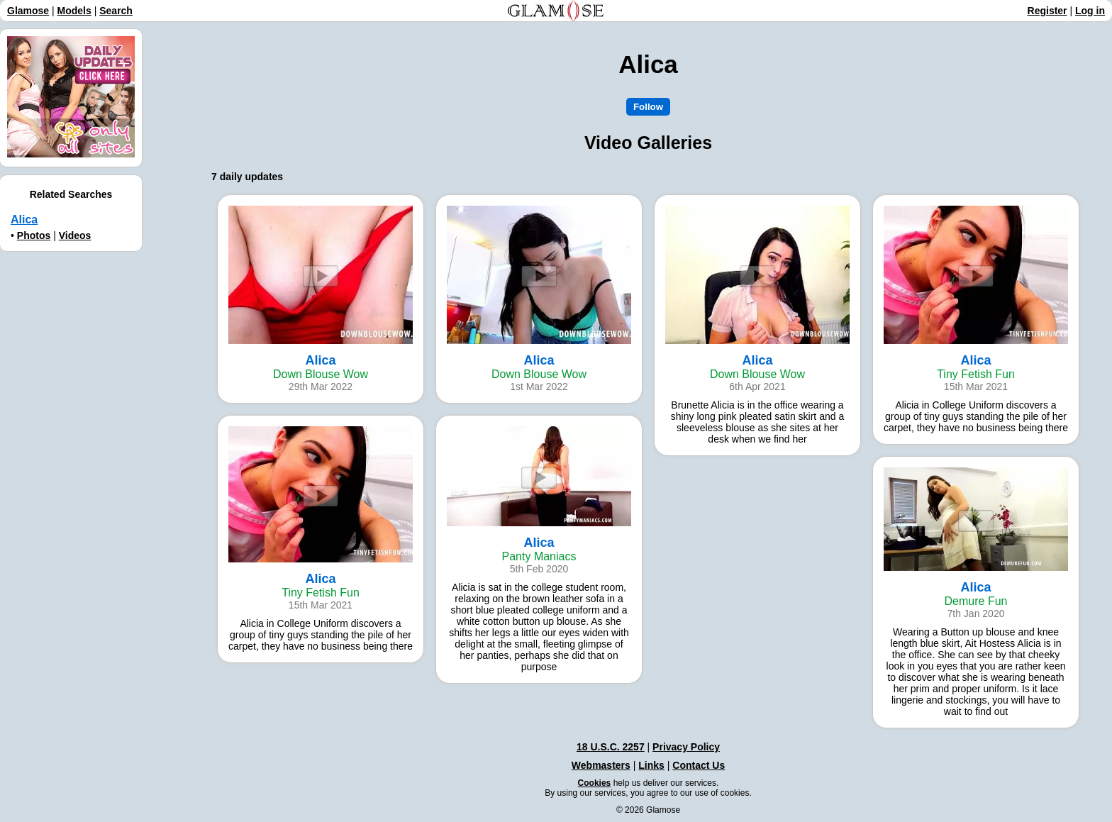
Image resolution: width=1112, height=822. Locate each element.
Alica (24, 219)
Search (116, 10)
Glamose (28, 10)
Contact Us (698, 765)
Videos (75, 235)
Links (651, 765)
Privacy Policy (686, 746)
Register (1047, 10)
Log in (1090, 10)
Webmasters (601, 765)
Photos (33, 235)
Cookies (594, 783)
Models (74, 10)
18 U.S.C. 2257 (611, 746)
